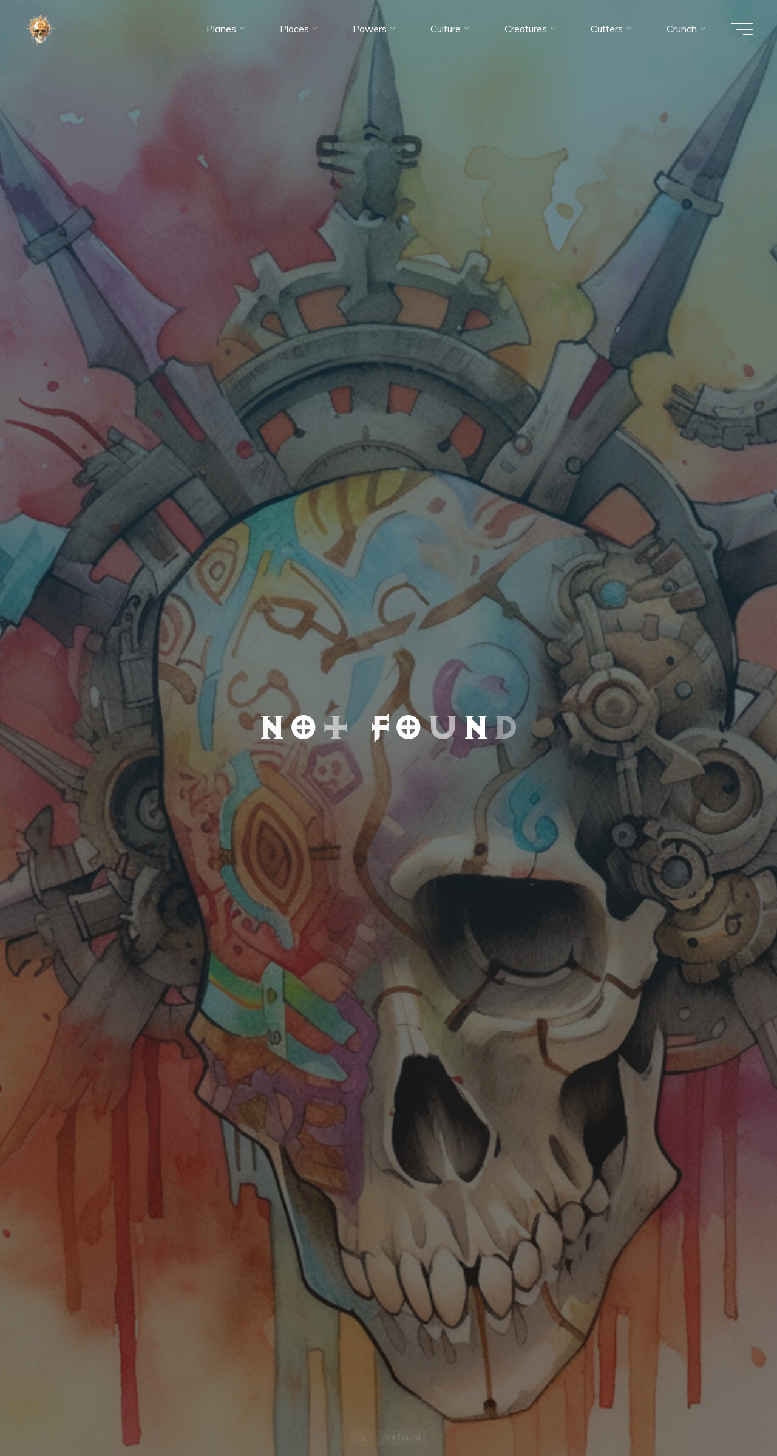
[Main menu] (742, 29)
